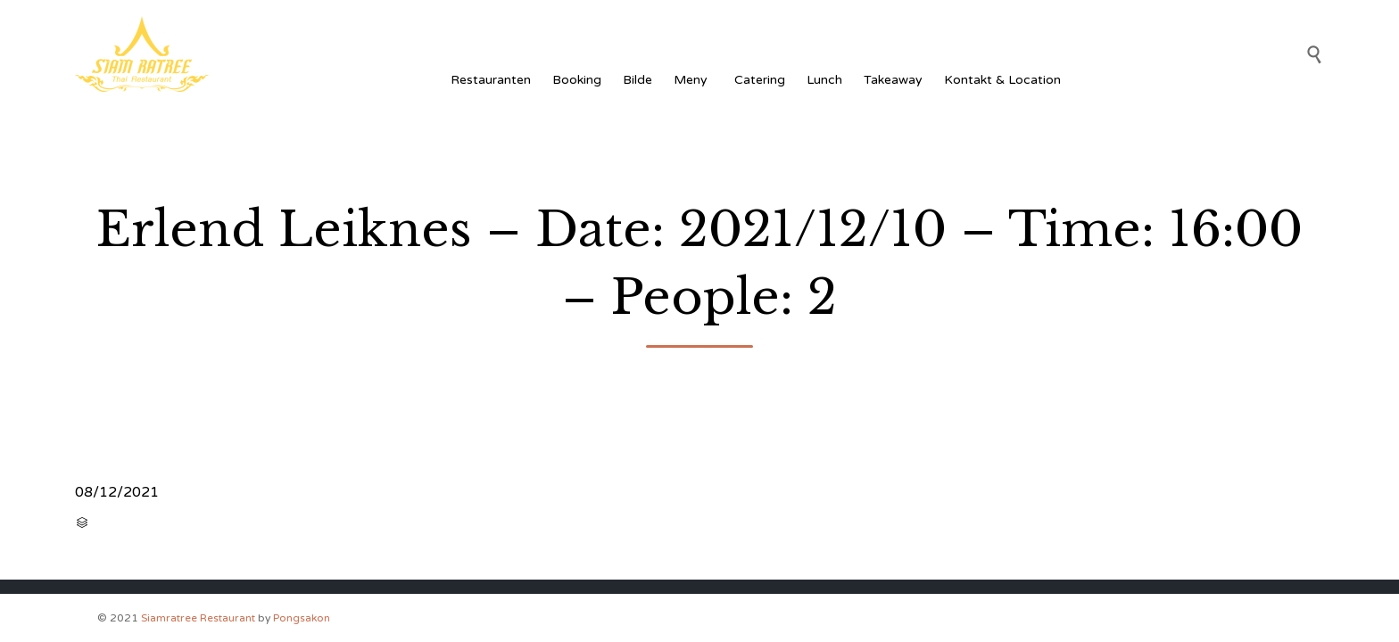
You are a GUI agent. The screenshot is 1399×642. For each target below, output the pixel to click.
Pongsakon (301, 618)
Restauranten (491, 79)
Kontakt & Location (1002, 79)
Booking (576, 79)
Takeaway (893, 79)
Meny (693, 79)
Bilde (637, 79)
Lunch (824, 79)
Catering (759, 79)
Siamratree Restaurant (198, 618)
